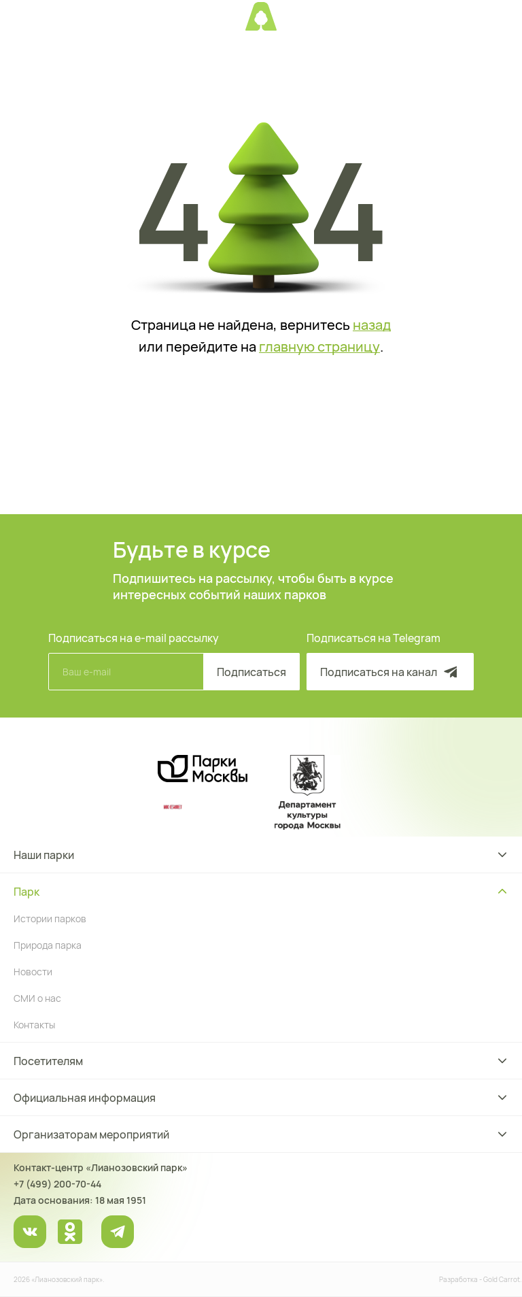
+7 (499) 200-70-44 (57, 1183)
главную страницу (319, 347)
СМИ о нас (37, 998)
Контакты (34, 1024)
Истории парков (50, 918)
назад (372, 325)
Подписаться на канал (390, 672)
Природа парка (48, 945)
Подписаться (251, 671)
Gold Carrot (501, 1279)
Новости (33, 971)
